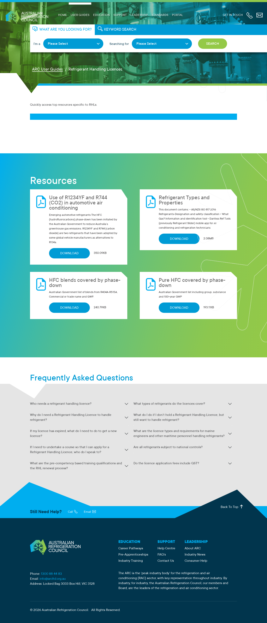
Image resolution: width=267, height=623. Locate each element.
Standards (160, 15)
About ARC (193, 548)
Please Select (58, 44)
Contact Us (166, 561)
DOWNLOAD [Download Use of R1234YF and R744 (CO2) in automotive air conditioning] (69, 253)
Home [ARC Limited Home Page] (62, 15)
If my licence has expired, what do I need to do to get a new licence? (73, 433)
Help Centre (166, 548)
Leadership (139, 15)
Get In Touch (233, 15)
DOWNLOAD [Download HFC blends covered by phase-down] (69, 308)
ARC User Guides (47, 69)
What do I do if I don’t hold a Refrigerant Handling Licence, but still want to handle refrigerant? (179, 417)
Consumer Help (196, 561)
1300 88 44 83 (51, 574)
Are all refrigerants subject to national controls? (168, 447)
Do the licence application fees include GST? (166, 463)
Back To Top (232, 507)
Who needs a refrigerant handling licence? (60, 404)
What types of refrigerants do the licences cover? (169, 404)
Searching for (119, 44)
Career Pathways (130, 548)
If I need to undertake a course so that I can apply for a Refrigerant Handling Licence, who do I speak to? (69, 449)
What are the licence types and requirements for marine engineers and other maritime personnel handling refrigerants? (179, 433)
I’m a (37, 44)
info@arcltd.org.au (53, 579)
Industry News (195, 555)
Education (101, 15)
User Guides (80, 15)
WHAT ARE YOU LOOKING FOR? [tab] (65, 30)
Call (73, 512)
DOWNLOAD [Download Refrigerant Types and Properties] (179, 239)
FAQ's (162, 555)
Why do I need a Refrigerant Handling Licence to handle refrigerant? (70, 417)
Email (90, 512)
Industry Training (130, 561)
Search (212, 44)
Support (120, 15)
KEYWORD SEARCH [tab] (120, 30)
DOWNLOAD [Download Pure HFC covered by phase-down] (179, 308)
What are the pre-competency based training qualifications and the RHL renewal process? (76, 466)
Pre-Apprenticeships (133, 555)
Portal (177, 15)
